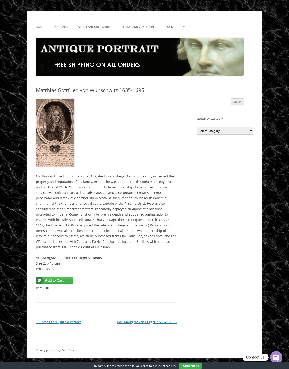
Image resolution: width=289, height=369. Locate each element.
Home (40, 27)
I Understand (190, 366)
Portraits (61, 27)
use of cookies (166, 366)
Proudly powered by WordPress (55, 350)
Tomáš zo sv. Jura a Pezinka (58, 322)
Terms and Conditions (139, 27)
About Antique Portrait (95, 27)
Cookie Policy (175, 27)
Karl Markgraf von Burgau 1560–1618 (147, 322)
